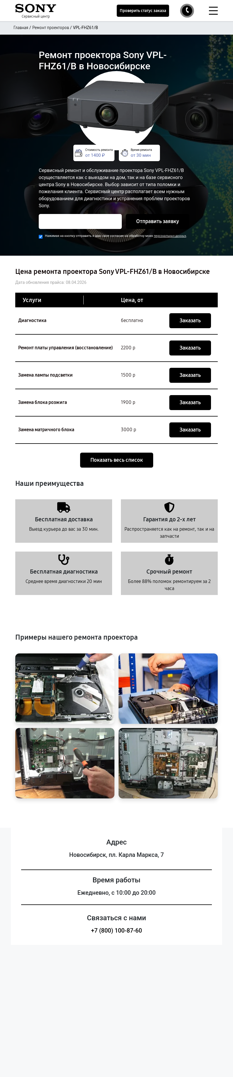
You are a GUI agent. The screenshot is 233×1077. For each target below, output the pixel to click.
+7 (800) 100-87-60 (116, 930)
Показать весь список (116, 460)
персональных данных (170, 236)
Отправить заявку (157, 221)
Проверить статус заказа (143, 10)
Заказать (190, 320)
